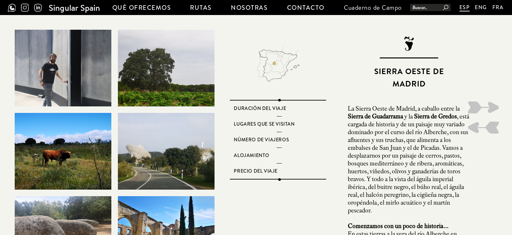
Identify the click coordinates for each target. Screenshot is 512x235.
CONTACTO (306, 7)
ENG (481, 7)
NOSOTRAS (249, 7)
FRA (498, 7)
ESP (464, 7)
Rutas (201, 7)
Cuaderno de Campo (373, 7)
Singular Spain (74, 7)
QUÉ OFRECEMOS (141, 7)
